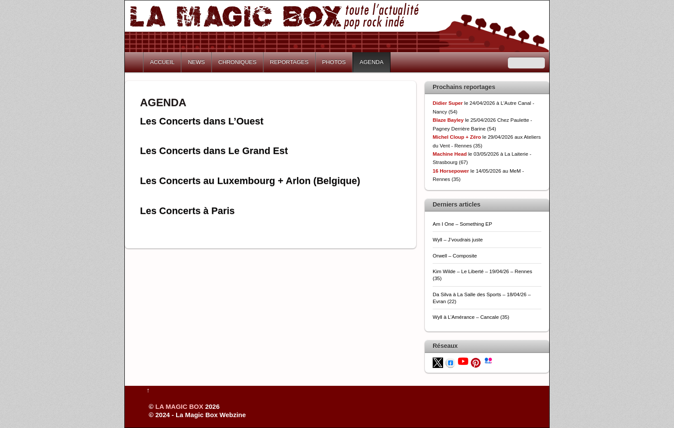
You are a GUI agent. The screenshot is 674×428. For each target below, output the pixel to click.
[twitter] (438, 362)
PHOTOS (334, 62)
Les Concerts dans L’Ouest (202, 121)
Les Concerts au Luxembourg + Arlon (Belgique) (250, 180)
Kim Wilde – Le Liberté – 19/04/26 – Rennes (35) (482, 274)
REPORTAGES (289, 62)
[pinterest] (475, 362)
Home (135, 62)
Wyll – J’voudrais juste (458, 239)
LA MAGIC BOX (179, 406)
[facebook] (450, 362)
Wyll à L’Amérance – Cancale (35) (471, 317)
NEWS (196, 62)
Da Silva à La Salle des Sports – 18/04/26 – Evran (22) (482, 297)
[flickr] (488, 360)
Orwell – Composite (455, 255)
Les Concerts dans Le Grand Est (214, 150)
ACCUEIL (162, 62)
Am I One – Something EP (462, 224)
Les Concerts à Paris (187, 210)
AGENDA (372, 62)
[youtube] (463, 361)
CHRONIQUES (237, 62)
